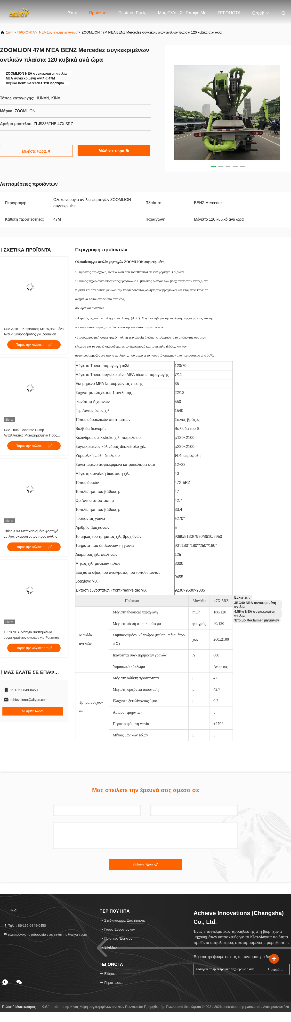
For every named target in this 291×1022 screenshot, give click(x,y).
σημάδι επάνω (275, 969)
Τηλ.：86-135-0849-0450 (24, 925)
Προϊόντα (98, 12)
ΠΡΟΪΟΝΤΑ (26, 32)
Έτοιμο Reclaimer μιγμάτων (256, 620)
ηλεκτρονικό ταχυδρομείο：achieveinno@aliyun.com (45, 934)
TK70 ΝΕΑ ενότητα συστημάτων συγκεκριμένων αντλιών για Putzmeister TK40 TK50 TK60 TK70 (33, 637)
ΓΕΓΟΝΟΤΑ (229, 12)
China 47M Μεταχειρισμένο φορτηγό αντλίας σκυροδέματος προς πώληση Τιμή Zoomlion (31, 536)
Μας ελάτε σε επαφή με (182, 12)
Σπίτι (72, 12)
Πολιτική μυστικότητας (19, 1007)
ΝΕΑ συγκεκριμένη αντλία (58, 32)
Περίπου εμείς (132, 12)
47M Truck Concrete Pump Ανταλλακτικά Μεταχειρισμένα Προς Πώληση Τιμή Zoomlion (30, 435)
